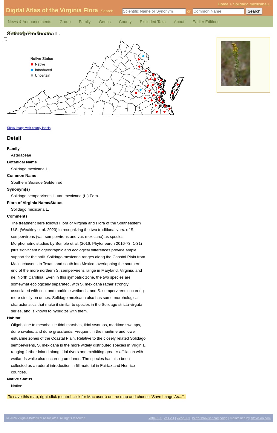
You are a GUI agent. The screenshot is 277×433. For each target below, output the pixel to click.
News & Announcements (29, 21)
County (125, 21)
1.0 (183, 418)
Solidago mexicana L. (252, 4)
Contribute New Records (29, 32)
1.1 (155, 418)
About (179, 21)
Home (223, 4)
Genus (105, 21)
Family (85, 21)
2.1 (169, 418)
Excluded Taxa (153, 21)
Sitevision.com (261, 418)
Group (65, 21)
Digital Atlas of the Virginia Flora (52, 10)
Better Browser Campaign (209, 418)
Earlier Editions (206, 21)
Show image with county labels (28, 128)
